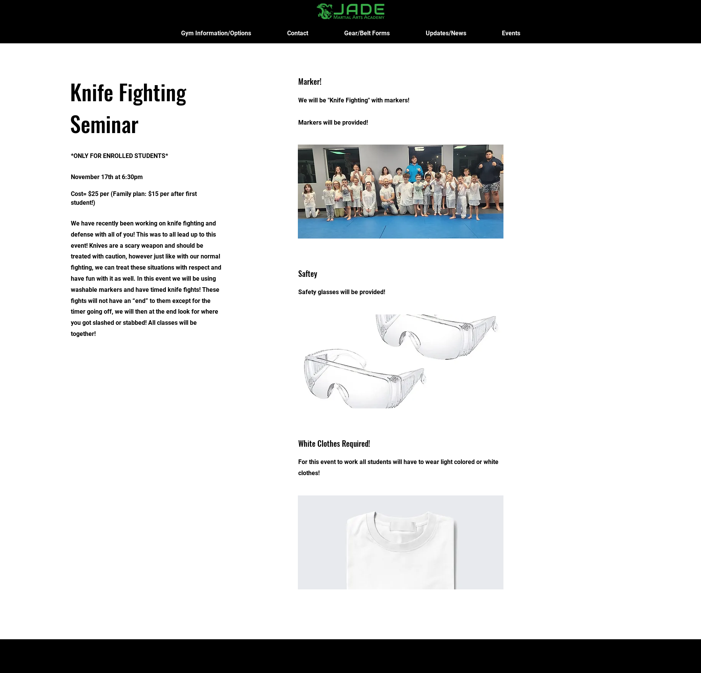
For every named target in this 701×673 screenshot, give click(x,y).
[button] (216, 33)
